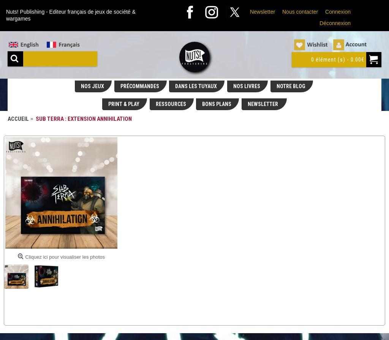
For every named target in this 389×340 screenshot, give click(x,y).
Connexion (338, 12)
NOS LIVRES (246, 86)
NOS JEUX (92, 86)
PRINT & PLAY (123, 104)
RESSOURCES (171, 104)
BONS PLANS (216, 104)
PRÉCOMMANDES (139, 86)
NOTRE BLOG (291, 86)
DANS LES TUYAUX (196, 86)
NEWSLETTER (263, 104)
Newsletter (262, 12)
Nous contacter (300, 12)
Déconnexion (335, 23)
